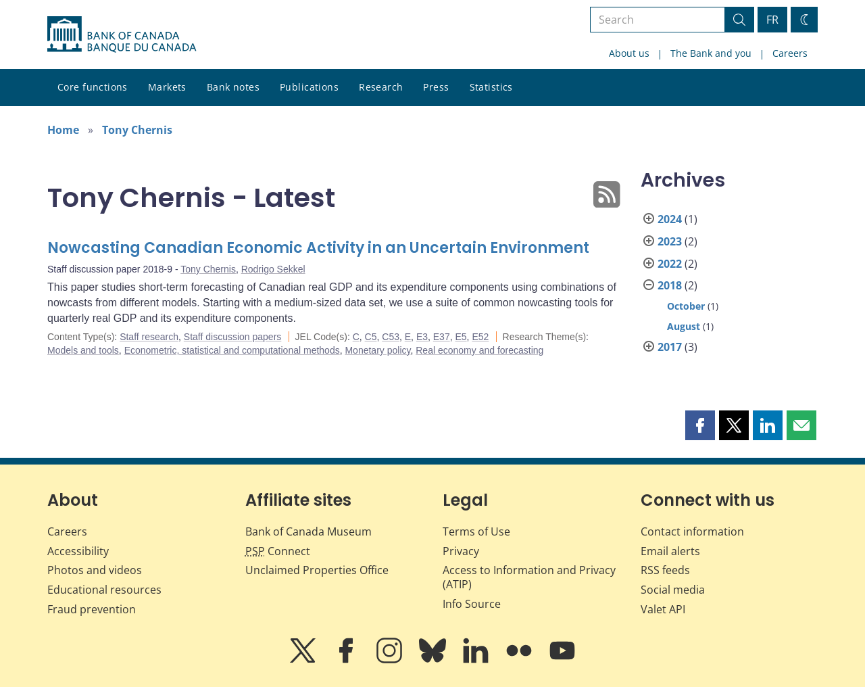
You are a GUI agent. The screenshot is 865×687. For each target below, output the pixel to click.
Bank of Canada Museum (308, 531)
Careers (790, 53)
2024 (670, 219)
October (686, 306)
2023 (670, 241)
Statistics (491, 86)
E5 (460, 336)
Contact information (692, 531)
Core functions (92, 86)
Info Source (472, 603)
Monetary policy (377, 350)
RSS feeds (665, 570)
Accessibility (78, 551)
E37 (441, 336)
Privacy (461, 551)
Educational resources (104, 589)
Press (436, 86)
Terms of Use (476, 531)
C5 (371, 336)
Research (381, 86)
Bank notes (233, 86)
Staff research (149, 336)
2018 (670, 285)
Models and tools (83, 350)
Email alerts (670, 551)
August (683, 326)
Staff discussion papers (233, 336)
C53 (390, 336)
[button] (700, 425)
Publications (309, 86)
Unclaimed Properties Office (317, 570)
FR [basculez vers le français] (772, 19)
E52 (480, 336)
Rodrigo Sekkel (273, 269)
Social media (673, 589)
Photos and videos (94, 570)
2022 (670, 263)
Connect (277, 551)
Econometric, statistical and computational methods (232, 350)
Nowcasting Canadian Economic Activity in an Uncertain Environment (318, 247)
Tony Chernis (137, 129)
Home (63, 129)
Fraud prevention (91, 609)
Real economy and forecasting (479, 350)
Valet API (663, 609)
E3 (422, 336)
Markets (167, 86)
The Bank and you (710, 53)
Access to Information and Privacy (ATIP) (529, 577)
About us (629, 53)
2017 (670, 346)
